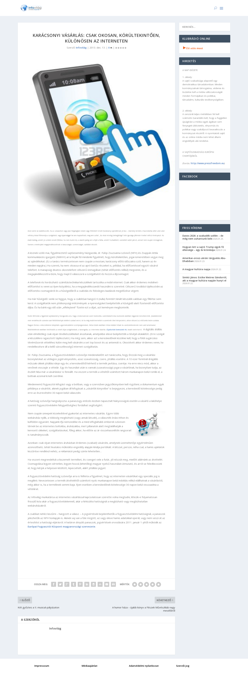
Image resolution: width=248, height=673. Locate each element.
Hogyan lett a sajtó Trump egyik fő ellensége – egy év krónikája (203, 248)
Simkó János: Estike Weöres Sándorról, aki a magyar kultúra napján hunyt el (204, 279)
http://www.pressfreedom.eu (207, 163)
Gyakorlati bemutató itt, (117, 329)
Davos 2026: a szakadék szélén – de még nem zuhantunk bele (202, 237)
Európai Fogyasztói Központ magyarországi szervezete (61, 526)
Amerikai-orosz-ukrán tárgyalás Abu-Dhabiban (204, 260)
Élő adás (193, 48)
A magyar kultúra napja (196, 269)
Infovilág (81, 47)
